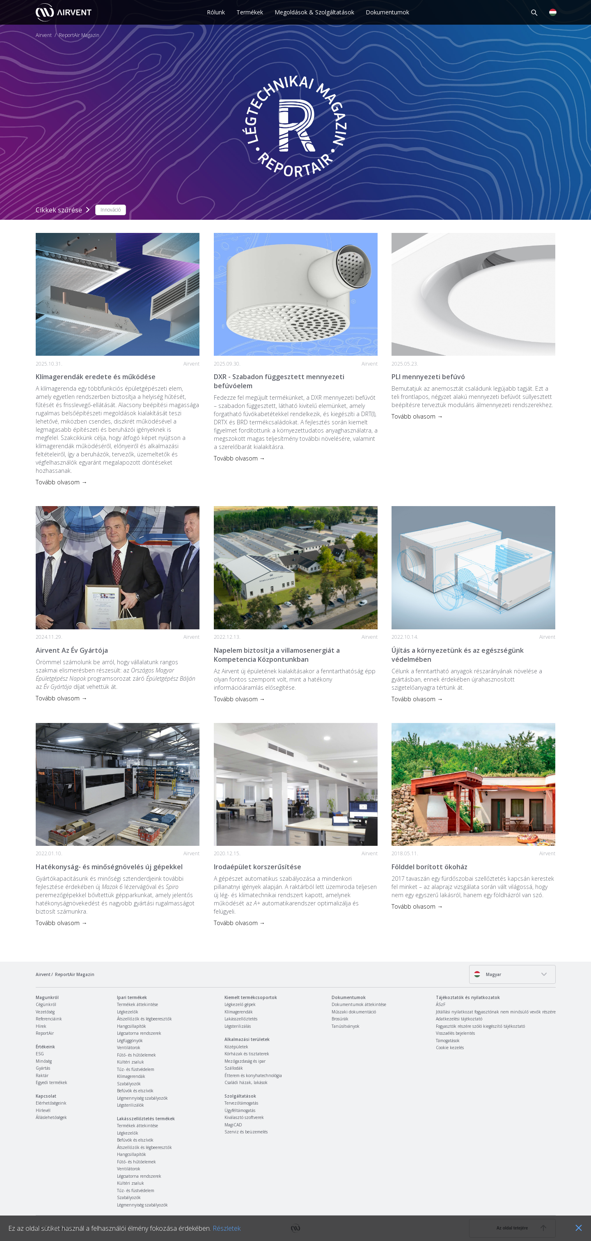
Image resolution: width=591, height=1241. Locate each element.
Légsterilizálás (237, 1026)
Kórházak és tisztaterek (246, 1054)
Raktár (42, 1075)
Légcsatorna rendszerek (139, 1033)
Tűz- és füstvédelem (135, 1069)
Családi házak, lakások (246, 1082)
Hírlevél (43, 1110)
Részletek (227, 1228)
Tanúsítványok (346, 1026)
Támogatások (448, 1040)
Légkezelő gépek (240, 1004)
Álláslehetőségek (51, 1117)
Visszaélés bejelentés (455, 1033)
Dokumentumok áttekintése (359, 1004)
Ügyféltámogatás (239, 1110)
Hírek (41, 1026)
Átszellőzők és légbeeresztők (144, 1019)
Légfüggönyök (130, 1040)
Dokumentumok (387, 12)
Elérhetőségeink (51, 1103)
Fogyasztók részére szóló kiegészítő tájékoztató (480, 1026)
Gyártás (43, 1068)
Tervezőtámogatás (241, 1103)
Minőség (44, 1061)
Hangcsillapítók (131, 1026)
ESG (40, 1054)
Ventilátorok (128, 1047)
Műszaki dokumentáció (354, 1012)
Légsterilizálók (130, 1105)
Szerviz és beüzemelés (246, 1132)
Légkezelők (127, 1012)
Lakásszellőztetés (240, 1019)
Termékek (249, 12)
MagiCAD (233, 1125)
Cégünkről (46, 1004)
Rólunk (216, 12)
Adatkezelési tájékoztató (459, 1019)
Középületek (236, 1047)
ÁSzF (440, 1004)
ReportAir (45, 1033)
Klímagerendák (131, 1076)
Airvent (44, 35)
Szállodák (233, 1068)
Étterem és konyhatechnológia (253, 1075)
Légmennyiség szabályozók (142, 1098)
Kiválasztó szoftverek (244, 1117)
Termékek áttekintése (137, 1004)
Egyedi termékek (51, 1082)
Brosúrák (340, 1019)
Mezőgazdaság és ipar (245, 1061)
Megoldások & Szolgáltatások (314, 12)
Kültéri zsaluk (130, 1062)
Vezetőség (45, 1012)
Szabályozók (129, 1084)
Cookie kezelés (450, 1047)
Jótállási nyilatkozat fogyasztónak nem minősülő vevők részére (496, 1012)
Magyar (487, 974)
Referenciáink (49, 1019)
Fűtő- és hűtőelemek (136, 1055)
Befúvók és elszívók (135, 1091)
